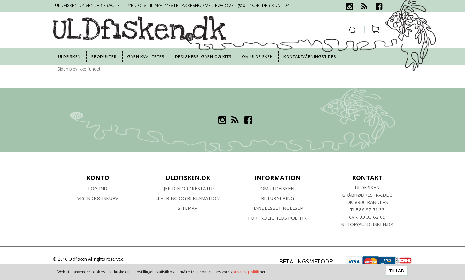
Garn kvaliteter (146, 56)
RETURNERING (277, 198)
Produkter (104, 56)
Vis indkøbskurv (97, 198)
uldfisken (69, 56)
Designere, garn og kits (203, 56)
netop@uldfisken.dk (367, 224)
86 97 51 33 (372, 209)
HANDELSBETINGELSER (277, 208)
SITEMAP (187, 208)
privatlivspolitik (246, 271)
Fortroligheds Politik (277, 218)
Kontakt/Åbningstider (309, 56)
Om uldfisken (257, 56)
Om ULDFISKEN (277, 188)
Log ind (97, 188)
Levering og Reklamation (187, 198)
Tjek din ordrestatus (188, 188)
